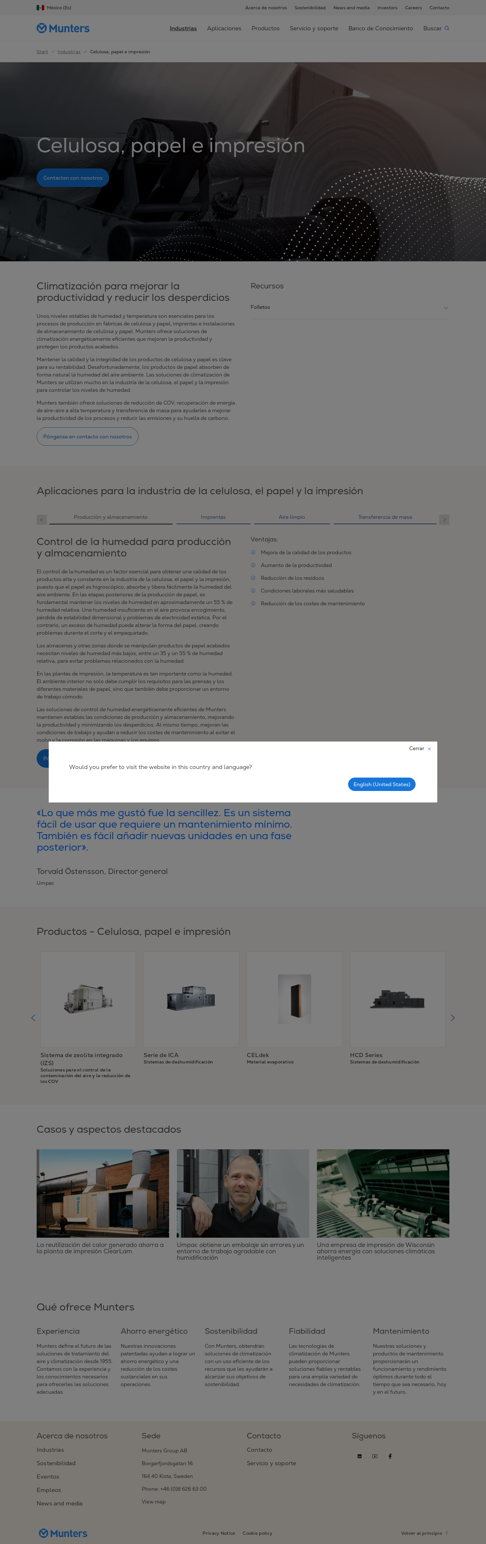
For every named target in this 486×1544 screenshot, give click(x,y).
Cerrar (420, 748)
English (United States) (382, 784)
